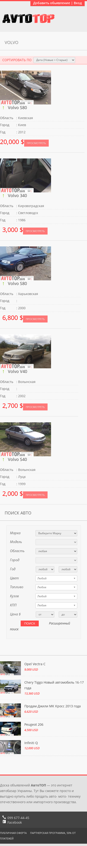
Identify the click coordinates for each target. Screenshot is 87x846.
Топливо (16, 586)
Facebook (14, 822)
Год (12, 569)
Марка (15, 532)
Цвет (14, 578)
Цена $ (15, 614)
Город (14, 559)
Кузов (14, 596)
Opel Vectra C (34, 664)
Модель (16, 541)
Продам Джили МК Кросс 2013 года (52, 706)
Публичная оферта (13, 833)
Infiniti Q (31, 743)
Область (17, 550)
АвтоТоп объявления (28, 18)
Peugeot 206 (33, 724)
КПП (13, 605)
